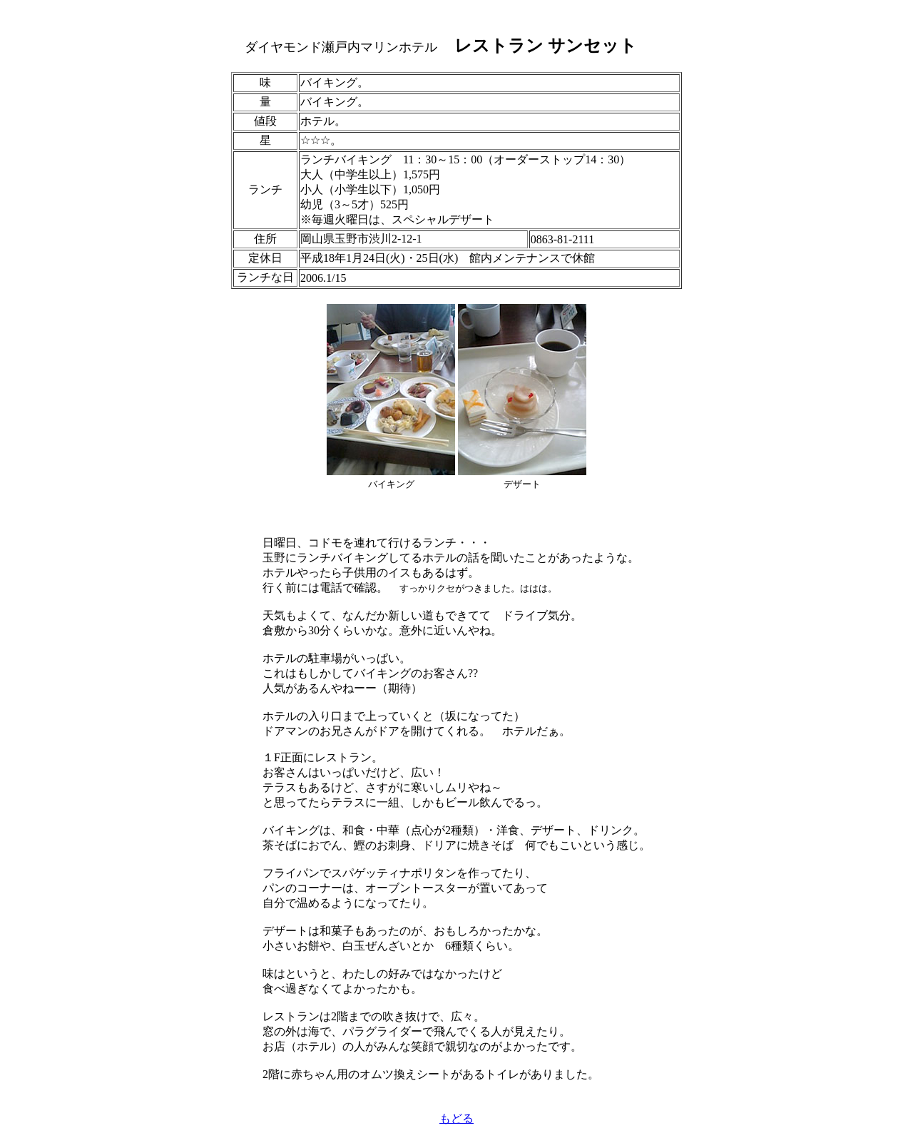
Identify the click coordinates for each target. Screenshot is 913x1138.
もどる (456, 1118)
